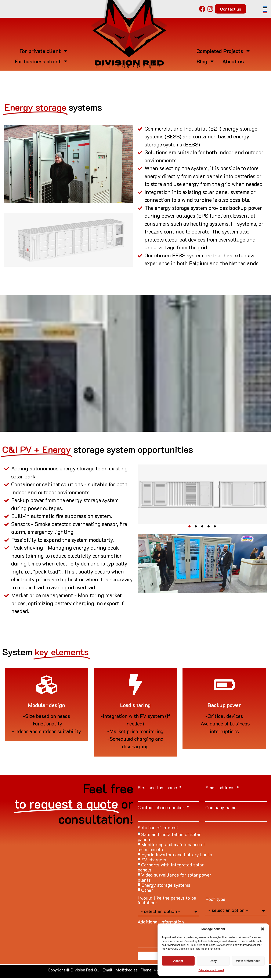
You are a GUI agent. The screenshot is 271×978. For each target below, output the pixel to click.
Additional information (161, 922)
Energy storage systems (165, 885)
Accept (178, 961)
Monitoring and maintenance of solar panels (171, 846)
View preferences (248, 961)
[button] (262, 929)
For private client (43, 51)
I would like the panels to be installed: (167, 901)
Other (147, 890)
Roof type (215, 899)
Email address (220, 788)
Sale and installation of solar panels (169, 836)
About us (233, 61)
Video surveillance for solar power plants (174, 877)
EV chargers (153, 859)
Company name (220, 807)
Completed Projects (223, 51)
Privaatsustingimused (211, 970)
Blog (205, 61)
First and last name (158, 788)
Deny (213, 961)
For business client (41, 61)
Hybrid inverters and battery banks (176, 854)
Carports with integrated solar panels (171, 867)
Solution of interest (158, 827)
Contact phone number (162, 807)
